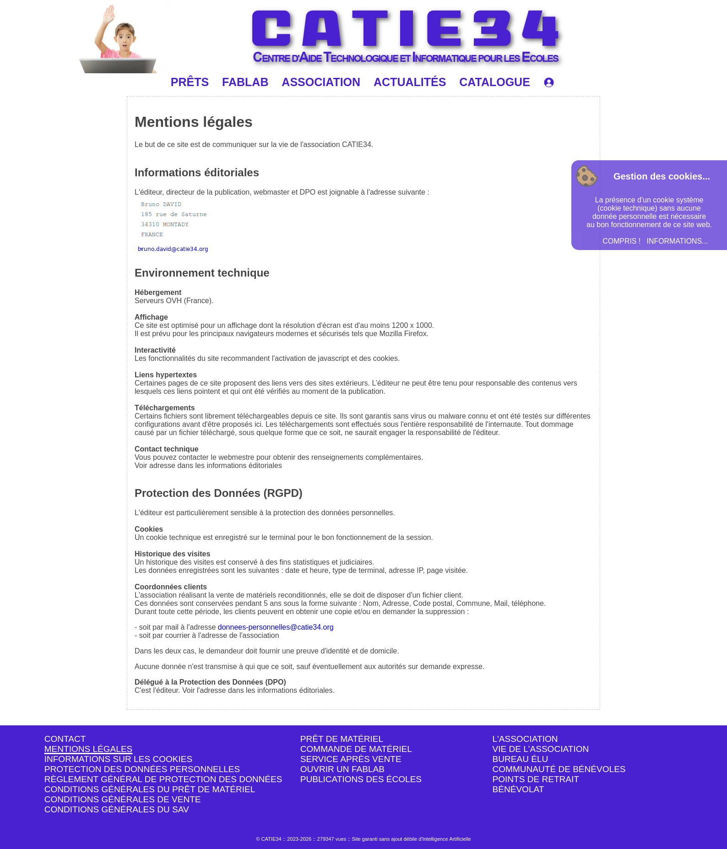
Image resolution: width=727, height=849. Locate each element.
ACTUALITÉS (410, 82)
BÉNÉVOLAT (518, 789)
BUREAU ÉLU (520, 759)
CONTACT (65, 739)
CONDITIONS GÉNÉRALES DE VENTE (122, 799)
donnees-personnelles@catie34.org (276, 627)
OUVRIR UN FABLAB (342, 769)
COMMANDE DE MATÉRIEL (356, 749)
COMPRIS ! (621, 241)
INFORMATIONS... (677, 241)
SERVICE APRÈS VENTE (350, 759)
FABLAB (245, 82)
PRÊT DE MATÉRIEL (341, 739)
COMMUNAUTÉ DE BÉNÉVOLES (559, 769)
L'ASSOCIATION (525, 739)
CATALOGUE (494, 82)
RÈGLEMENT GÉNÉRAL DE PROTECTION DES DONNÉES (163, 779)
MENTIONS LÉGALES (88, 749)
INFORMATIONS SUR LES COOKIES (118, 759)
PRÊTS (190, 82)
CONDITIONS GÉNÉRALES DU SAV (116, 809)
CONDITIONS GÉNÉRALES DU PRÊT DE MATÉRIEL (149, 789)
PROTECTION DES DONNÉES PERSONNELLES (142, 769)
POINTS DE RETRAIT (536, 779)
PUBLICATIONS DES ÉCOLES (361, 779)
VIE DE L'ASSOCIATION (541, 749)
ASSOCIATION (321, 82)
